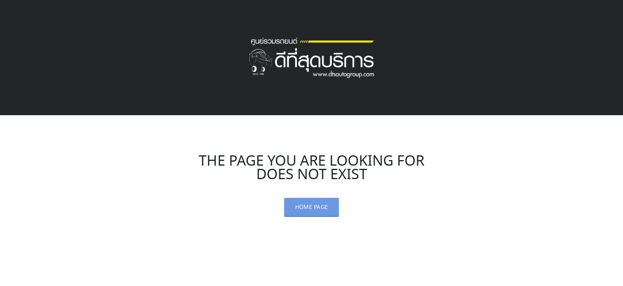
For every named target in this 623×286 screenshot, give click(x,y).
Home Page (311, 207)
